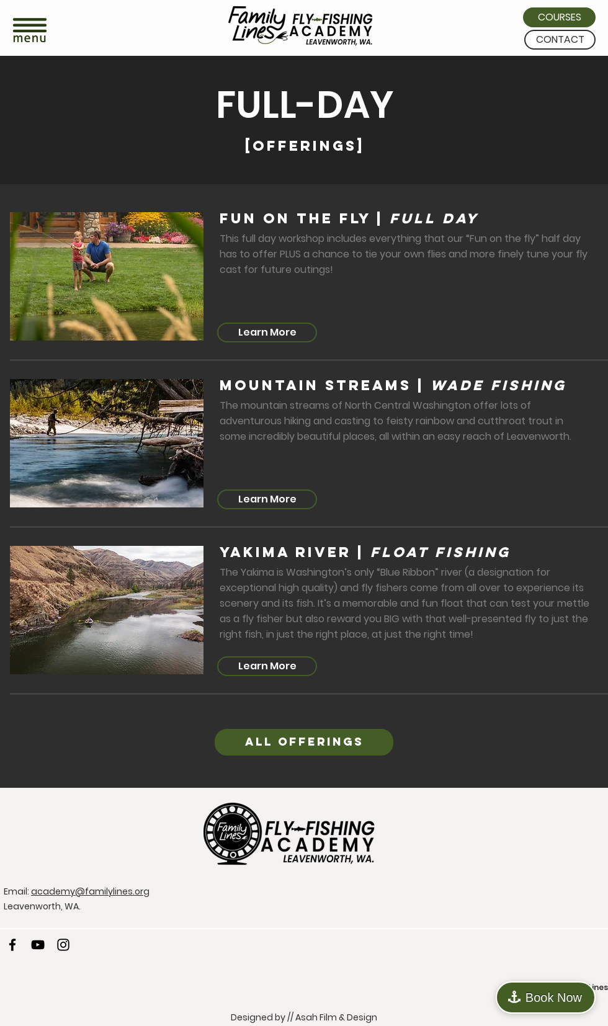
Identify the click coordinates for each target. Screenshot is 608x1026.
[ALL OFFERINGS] (304, 742)
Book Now (553, 997)
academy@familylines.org (90, 891)
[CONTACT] (560, 40)
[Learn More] (267, 332)
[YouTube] (38, 945)
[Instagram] (63, 945)
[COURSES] (559, 17)
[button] (29, 31)
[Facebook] (12, 945)
